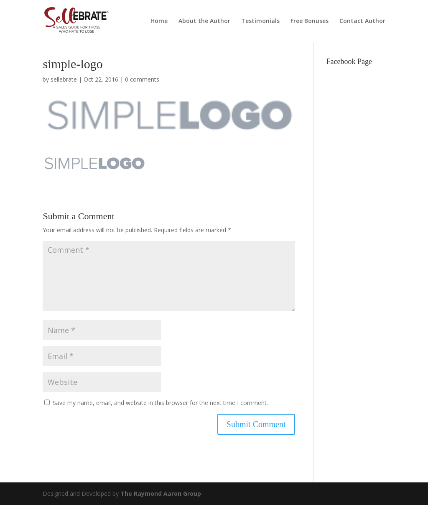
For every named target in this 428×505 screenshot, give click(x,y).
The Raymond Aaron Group (160, 493)
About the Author (204, 21)
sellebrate (64, 79)
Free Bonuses (309, 21)
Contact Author (362, 21)
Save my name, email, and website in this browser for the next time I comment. (160, 403)
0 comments (142, 79)
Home (159, 21)
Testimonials (260, 21)
